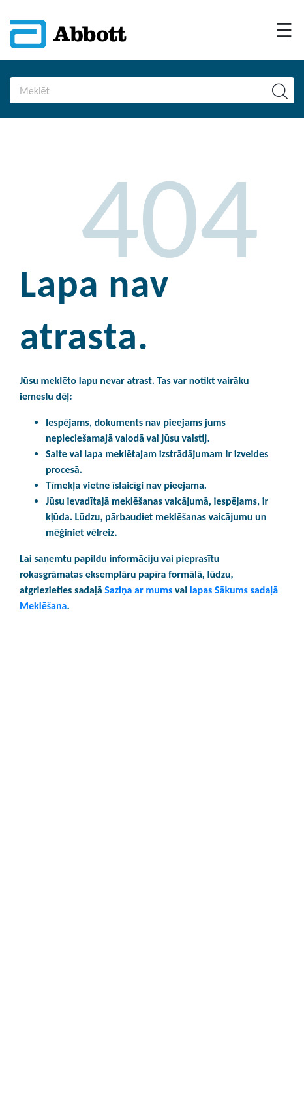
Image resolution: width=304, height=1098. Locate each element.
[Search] (130, 90)
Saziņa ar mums (139, 590)
